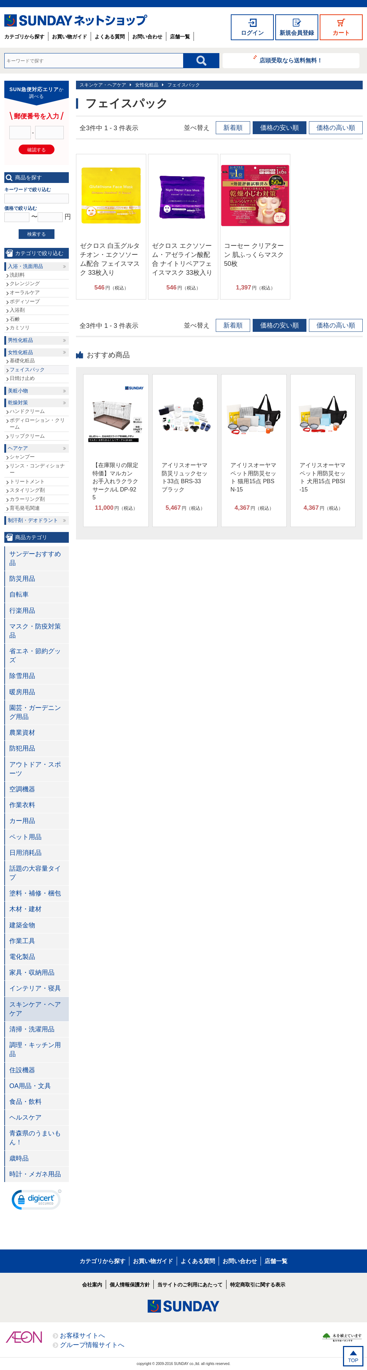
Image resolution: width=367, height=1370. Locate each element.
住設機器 (22, 1070)
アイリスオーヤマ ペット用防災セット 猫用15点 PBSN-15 (253, 477)
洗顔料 (17, 275)
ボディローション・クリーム (37, 423)
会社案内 (92, 1284)
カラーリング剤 (27, 499)
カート (341, 33)
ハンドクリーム (27, 411)
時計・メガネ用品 (35, 1174)
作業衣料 (22, 805)
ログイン (252, 33)
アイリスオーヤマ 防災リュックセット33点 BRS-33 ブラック (185, 477)
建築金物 (22, 925)
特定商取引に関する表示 (257, 1284)
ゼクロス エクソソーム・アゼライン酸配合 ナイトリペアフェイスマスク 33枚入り (182, 259)
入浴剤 (17, 310)
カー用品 (22, 820)
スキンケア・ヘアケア (103, 85)
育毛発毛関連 (25, 508)
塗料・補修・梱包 (35, 893)
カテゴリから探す (24, 36)
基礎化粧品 (22, 360)
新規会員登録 (297, 33)
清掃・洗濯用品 (31, 1029)
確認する (36, 149)
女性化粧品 (146, 85)
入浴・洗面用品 (25, 266)
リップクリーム (27, 436)
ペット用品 (25, 837)
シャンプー (22, 457)
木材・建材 (25, 909)
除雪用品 (22, 675)
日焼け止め (22, 378)
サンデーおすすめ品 (35, 558)
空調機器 (22, 789)
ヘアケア (18, 448)
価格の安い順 (279, 127)
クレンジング (25, 283)
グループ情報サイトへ (92, 1344)
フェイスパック (183, 85)
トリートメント (27, 481)
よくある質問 (110, 36)
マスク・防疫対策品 (35, 631)
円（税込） (111, 287)
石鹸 (15, 319)
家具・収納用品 (31, 972)
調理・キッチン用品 (35, 1049)
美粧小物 (18, 391)
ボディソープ (25, 301)
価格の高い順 (335, 127)
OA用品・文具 (30, 1085)
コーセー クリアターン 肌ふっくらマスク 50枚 (254, 254)
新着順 (233, 127)
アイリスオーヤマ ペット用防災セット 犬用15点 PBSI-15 (322, 477)
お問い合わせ (147, 36)
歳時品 (19, 1158)
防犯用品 (22, 748)
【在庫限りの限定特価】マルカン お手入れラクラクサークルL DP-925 (115, 481)
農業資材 (22, 732)
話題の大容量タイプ (35, 873)
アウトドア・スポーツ (35, 769)
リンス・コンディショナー (37, 469)
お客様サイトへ (82, 1335)
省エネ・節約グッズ (35, 656)
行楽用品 (22, 610)
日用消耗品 (25, 852)
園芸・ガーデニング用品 (35, 712)
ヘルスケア (25, 1117)
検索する (36, 234)
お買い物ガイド (69, 36)
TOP (353, 1360)
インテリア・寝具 (35, 988)
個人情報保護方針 (130, 1284)
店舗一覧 (180, 36)
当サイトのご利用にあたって (190, 1284)
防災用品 (22, 578)
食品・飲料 (25, 1101)
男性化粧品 (20, 340)
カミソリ (20, 327)
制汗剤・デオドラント (33, 520)
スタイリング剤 (27, 490)
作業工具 (22, 941)
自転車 (19, 594)
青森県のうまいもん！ (35, 1138)
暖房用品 (22, 692)
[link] (36, 1201)
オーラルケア (25, 292)
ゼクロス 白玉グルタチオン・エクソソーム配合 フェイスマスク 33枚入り (110, 259)
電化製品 (22, 956)
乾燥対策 (18, 402)
